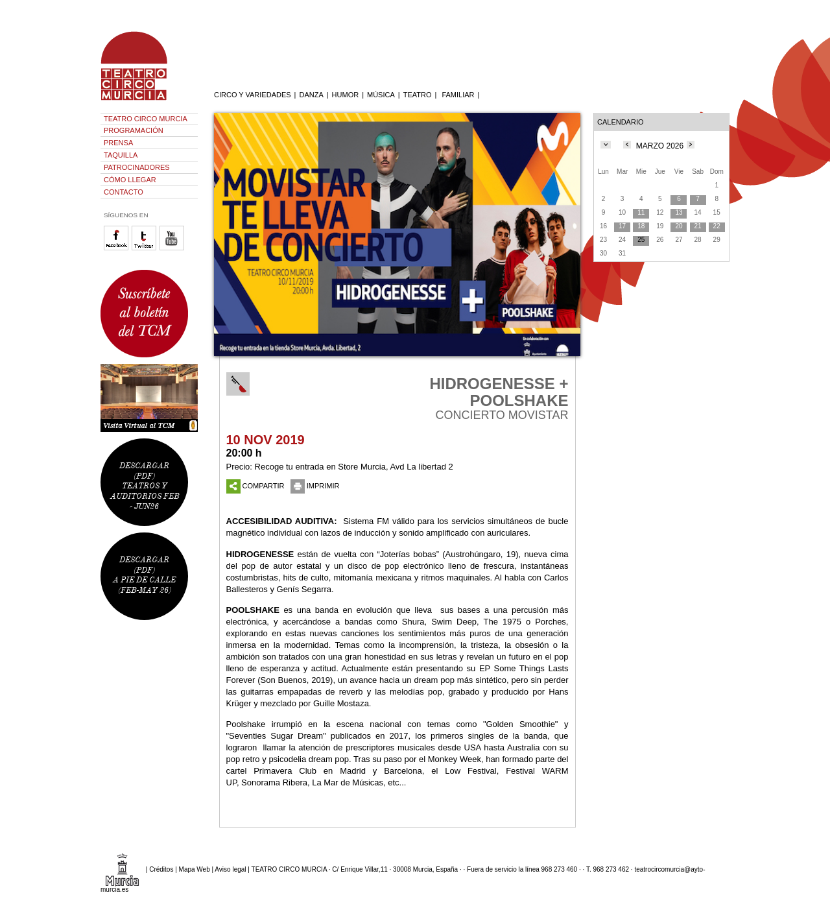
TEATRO (417, 95)
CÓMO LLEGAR (130, 180)
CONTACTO (123, 192)
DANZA (311, 95)
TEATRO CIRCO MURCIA (145, 119)
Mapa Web (194, 868)
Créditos (161, 868)
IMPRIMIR (315, 486)
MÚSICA (381, 95)
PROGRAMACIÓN (133, 130)
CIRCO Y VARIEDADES (252, 95)
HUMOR (345, 95)
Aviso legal (230, 868)
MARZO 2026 (659, 145)
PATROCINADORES (137, 167)
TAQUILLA (120, 155)
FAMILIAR (458, 95)
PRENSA (118, 143)
